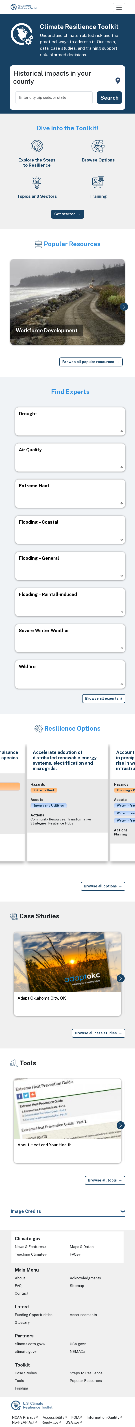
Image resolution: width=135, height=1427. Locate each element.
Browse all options (100, 886)
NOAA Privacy (24, 1417)
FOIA (75, 1417)
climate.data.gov (29, 1344)
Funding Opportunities (33, 1315)
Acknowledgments (85, 1278)
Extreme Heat (43, 790)
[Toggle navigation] (119, 7)
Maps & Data (80, 1247)
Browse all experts (102, 698)
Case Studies (26, 1373)
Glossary (22, 1322)
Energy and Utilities (48, 805)
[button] (124, 307)
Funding (21, 1388)
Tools (19, 1381)
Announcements (83, 1315)
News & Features (29, 1247)
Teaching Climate (29, 1254)
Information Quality (103, 1417)
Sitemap (77, 1286)
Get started (65, 214)
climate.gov (24, 1352)
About (20, 1278)
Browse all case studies (96, 1033)
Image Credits (26, 1211)
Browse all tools (102, 1180)
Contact (21, 1293)
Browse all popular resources (88, 362)
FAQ (18, 1286)
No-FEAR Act (23, 1422)
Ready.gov (50, 1422)
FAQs (74, 1254)
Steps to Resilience (86, 1373)
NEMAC (76, 1352)
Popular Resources (86, 1381)
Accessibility (53, 1417)
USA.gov (77, 1344)
